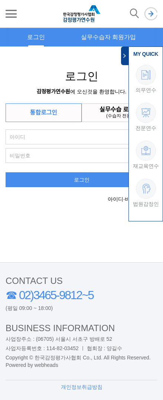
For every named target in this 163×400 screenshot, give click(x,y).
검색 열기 (134, 14)
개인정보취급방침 (81, 387)
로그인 (150, 13)
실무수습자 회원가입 (108, 37)
